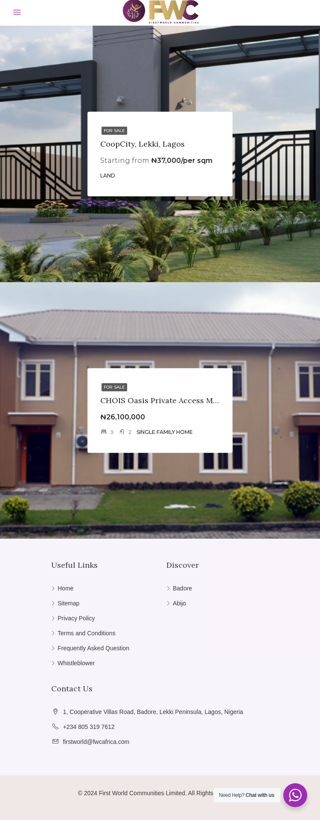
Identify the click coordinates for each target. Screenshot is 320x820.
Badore (182, 588)
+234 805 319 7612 (88, 726)
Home (65, 588)
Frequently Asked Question (93, 648)
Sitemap (68, 603)
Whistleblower (76, 663)
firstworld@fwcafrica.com (96, 741)
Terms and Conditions (86, 633)
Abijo (179, 603)
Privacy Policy (76, 618)
